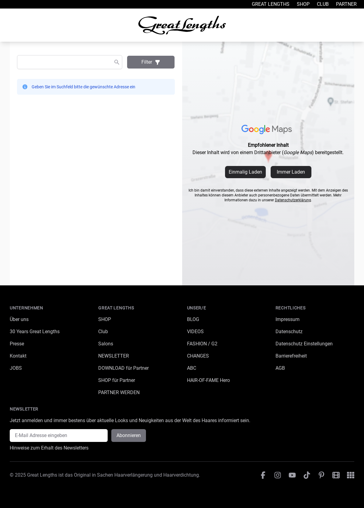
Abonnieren (128, 435)
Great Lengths (270, 4)
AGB (280, 368)
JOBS (16, 368)
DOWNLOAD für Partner (123, 368)
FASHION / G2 (202, 344)
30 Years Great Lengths (35, 331)
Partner (346, 4)
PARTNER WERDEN (119, 392)
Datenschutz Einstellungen (304, 344)
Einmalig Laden (245, 172)
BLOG (193, 319)
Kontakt (18, 356)
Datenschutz (289, 331)
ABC (191, 368)
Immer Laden (291, 172)
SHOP (104, 319)
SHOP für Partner (116, 380)
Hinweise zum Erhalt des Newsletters (49, 448)
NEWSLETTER (113, 356)
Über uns (19, 319)
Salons (105, 344)
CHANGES (198, 356)
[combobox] (69, 62)
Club (323, 4)
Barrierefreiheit (291, 356)
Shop (303, 4)
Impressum (288, 319)
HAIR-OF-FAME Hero (208, 380)
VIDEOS (195, 331)
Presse (17, 344)
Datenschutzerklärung (293, 200)
